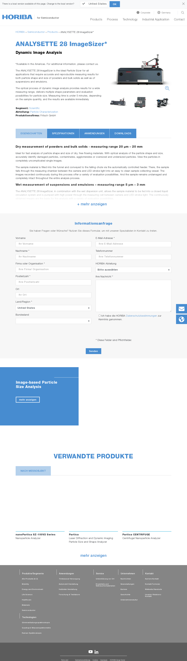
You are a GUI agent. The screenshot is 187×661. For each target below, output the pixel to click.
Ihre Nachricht (104, 277)
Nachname (23, 251)
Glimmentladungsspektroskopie (36, 623)
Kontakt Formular (152, 584)
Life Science (27, 595)
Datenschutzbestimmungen (141, 316)
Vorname (21, 238)
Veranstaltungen (127, 584)
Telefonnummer (104, 251)
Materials (26, 605)
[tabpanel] (93, 396)
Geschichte (125, 595)
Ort (17, 289)
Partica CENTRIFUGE (136, 535)
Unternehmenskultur (129, 600)
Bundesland (22, 315)
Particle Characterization (44, 112)
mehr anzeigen (28, 399)
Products (96, 19)
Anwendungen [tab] (94, 133)
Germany (166, 13)
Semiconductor (36, 32)
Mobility (25, 584)
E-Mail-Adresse (105, 238)
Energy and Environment (32, 589)
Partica (74, 535)
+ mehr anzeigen (92, 204)
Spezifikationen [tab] (63, 133)
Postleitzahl (23, 276)
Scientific (34, 108)
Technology (130, 19)
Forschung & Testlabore (69, 595)
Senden (93, 351)
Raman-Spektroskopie (31, 633)
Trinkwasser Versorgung (69, 579)
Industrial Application (155, 19)
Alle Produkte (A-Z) (30, 579)
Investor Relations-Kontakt (153, 595)
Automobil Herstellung (68, 584)
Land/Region (24, 302)
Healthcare (26, 600)
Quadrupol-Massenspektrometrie (36, 628)
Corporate (145, 13)
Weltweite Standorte (153, 589)
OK (115, 4)
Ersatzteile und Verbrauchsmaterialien (105, 585)
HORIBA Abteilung (106, 264)
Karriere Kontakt (152, 579)
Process (112, 19)
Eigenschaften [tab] (31, 133)
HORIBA (20, 32)
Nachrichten (126, 579)
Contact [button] (179, 19)
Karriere (124, 589)
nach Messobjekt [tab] (33, 471)
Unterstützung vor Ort (105, 579)
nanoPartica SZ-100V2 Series (36, 535)
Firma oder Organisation (30, 264)
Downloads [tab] (123, 133)
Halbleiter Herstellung (68, 589)
